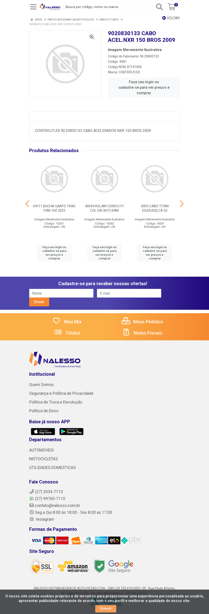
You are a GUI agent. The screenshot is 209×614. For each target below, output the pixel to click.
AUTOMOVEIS (41, 450)
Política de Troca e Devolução (55, 402)
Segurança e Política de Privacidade (61, 393)
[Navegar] (27, 204)
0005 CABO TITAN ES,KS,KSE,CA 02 (155, 208)
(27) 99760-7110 (47, 498)
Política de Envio (43, 411)
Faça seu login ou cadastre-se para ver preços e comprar (144, 87)
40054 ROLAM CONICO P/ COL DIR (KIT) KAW (104, 208)
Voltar (171, 18)
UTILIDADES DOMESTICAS (52, 467)
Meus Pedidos (142, 321)
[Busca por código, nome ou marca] (108, 7)
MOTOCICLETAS (43, 459)
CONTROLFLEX (129, 72)
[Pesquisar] (159, 7)
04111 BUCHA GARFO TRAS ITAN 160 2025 (54, 208)
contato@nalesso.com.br (54, 505)
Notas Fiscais (142, 333)
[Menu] (33, 7)
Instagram (41, 519)
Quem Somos (41, 384)
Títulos (67, 333)
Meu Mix (67, 321)
